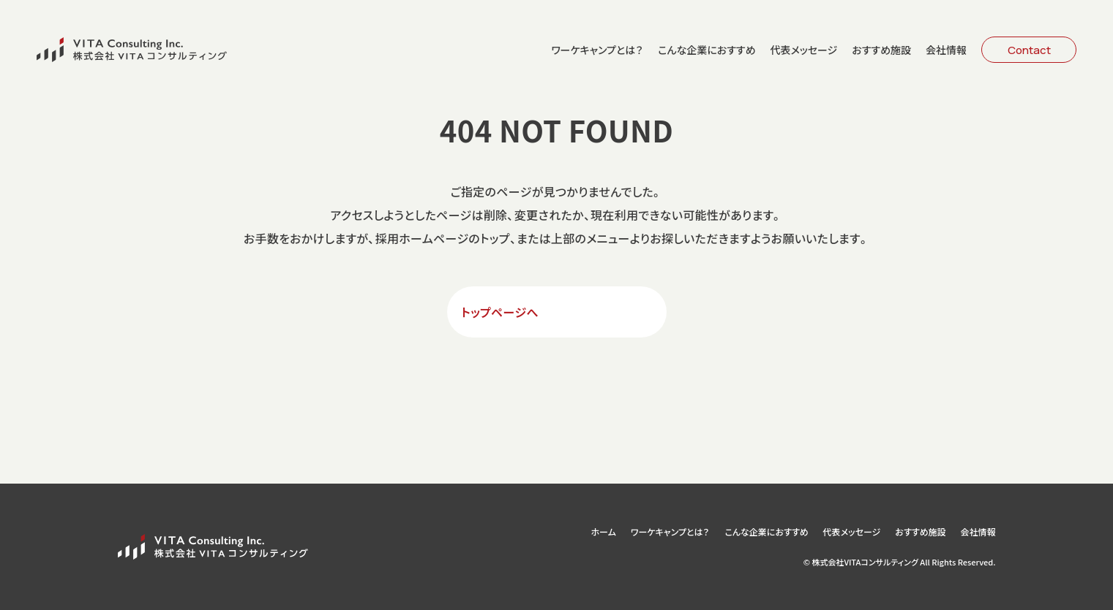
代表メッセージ (803, 50)
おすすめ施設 (881, 50)
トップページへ (500, 312)
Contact (1029, 50)
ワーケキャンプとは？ (597, 50)
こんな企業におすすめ (706, 50)
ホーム (603, 531)
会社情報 (946, 50)
